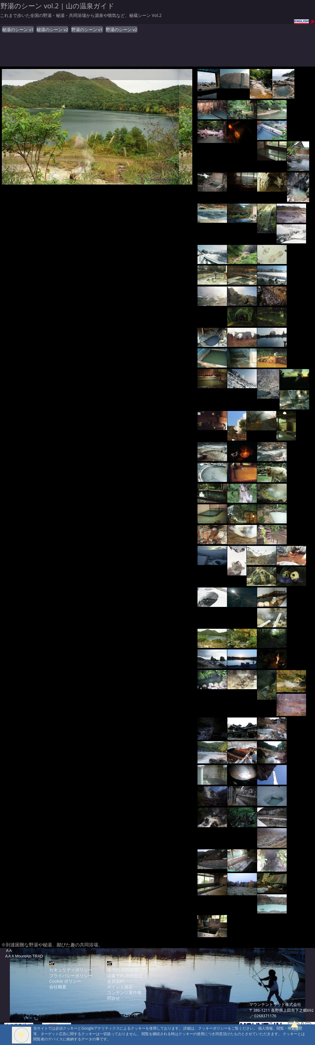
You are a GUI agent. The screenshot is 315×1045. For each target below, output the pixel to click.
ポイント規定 (120, 987)
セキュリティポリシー (70, 970)
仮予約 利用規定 (122, 970)
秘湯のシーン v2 (52, 29)
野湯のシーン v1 (87, 29)
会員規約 (115, 981)
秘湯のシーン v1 (18, 29)
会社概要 (57, 987)
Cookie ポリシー (65, 981)
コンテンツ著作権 (124, 992)
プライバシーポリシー (70, 975)
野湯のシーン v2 (121, 29)
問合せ (113, 998)
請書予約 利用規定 (125, 975)
